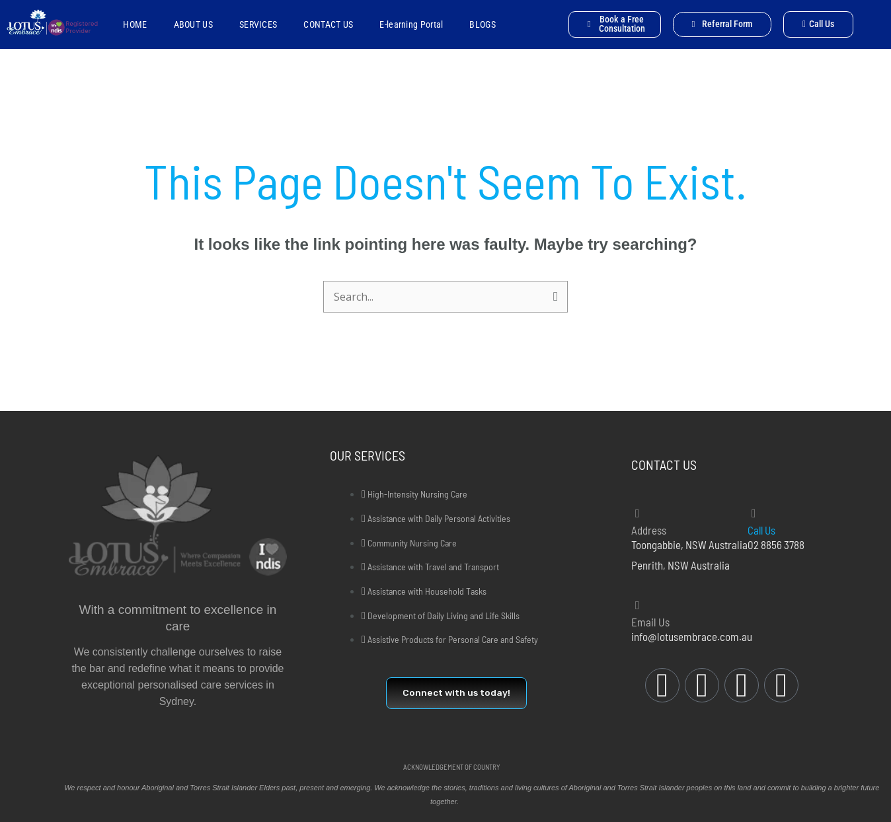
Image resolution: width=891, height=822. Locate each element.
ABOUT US (193, 24)
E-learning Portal (411, 24)
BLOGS (482, 24)
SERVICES (258, 24)
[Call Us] (753, 513)
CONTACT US (328, 24)
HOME (135, 24)
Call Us (762, 530)
